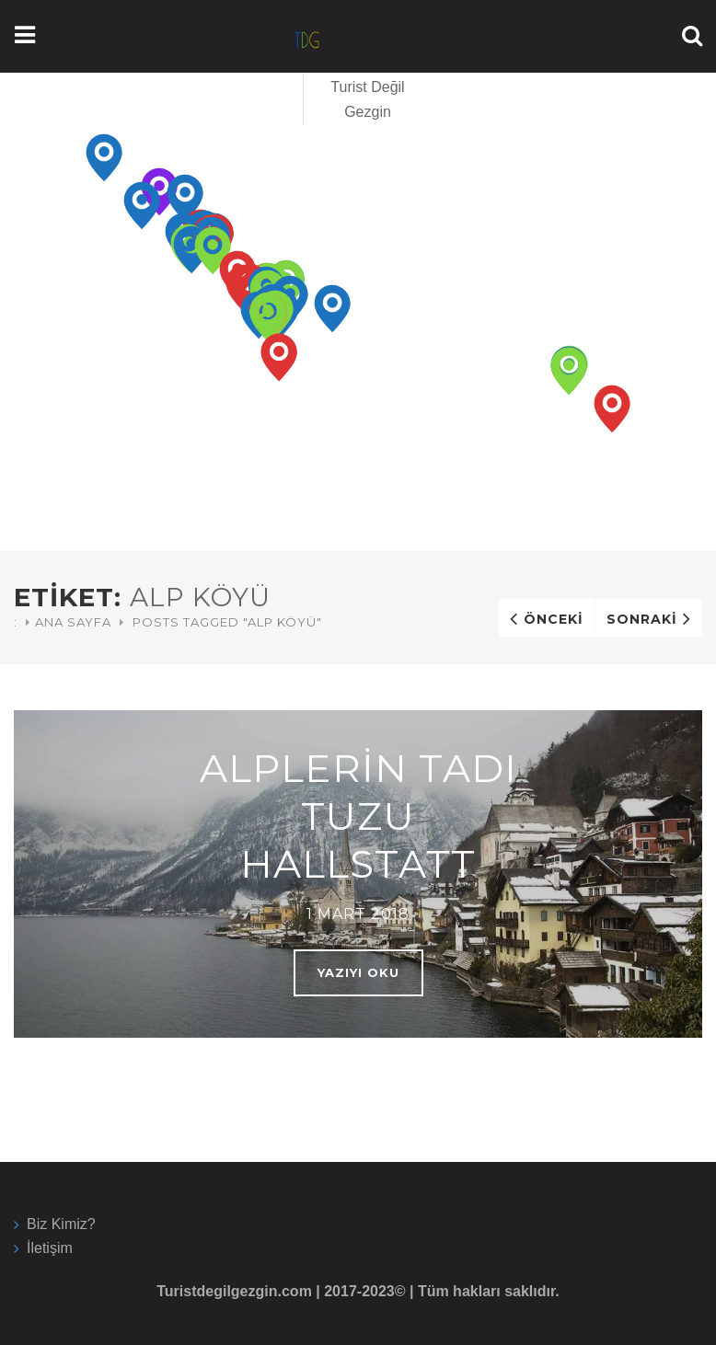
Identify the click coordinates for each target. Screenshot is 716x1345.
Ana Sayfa (73, 622)
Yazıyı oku (358, 972)
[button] (104, 157)
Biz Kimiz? (61, 1224)
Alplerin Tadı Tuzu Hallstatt (358, 816)
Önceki (553, 619)
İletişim (50, 1248)
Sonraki (641, 619)
